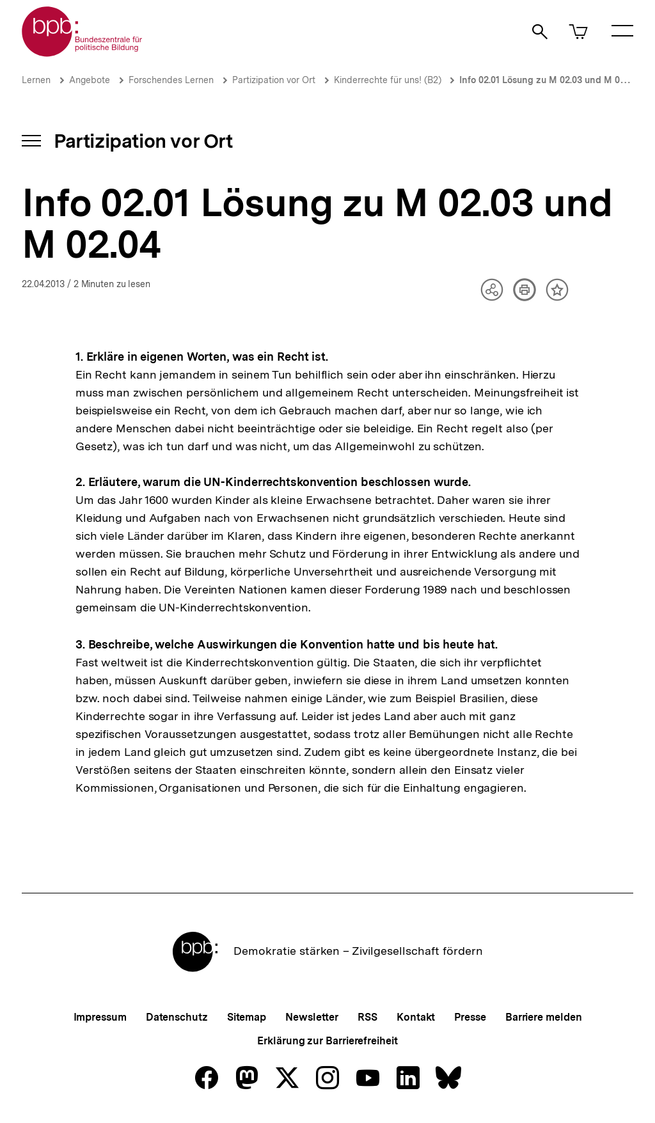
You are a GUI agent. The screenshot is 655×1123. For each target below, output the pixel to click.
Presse (469, 1017)
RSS (367, 1017)
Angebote (89, 80)
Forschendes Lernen (171, 80)
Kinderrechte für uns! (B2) (389, 80)
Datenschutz (177, 1017)
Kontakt (416, 1017)
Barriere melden (543, 1017)
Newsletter (311, 1017)
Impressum (100, 1017)
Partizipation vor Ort (273, 80)
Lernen (36, 80)
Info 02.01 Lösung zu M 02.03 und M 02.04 (548, 80)
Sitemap (246, 1017)
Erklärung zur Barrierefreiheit (327, 1041)
